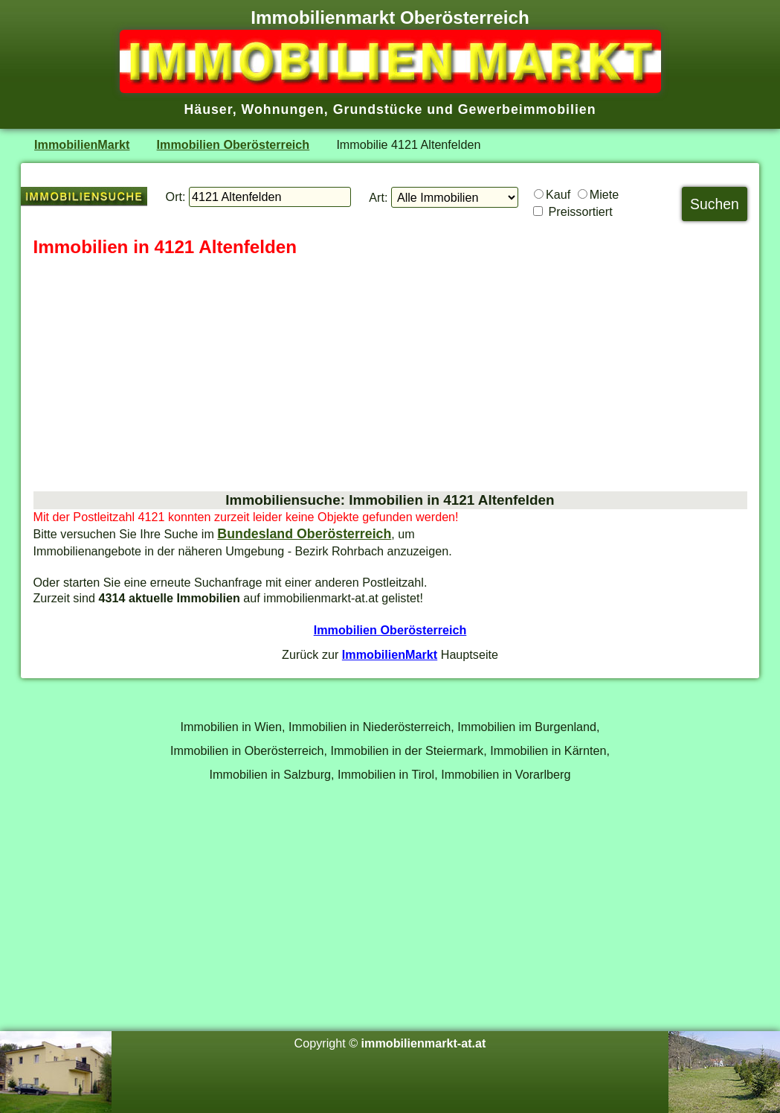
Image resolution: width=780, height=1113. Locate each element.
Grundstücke (378, 109)
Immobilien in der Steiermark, (409, 750)
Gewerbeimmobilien (527, 109)
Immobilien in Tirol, (388, 774)
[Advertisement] (390, 375)
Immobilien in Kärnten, (550, 750)
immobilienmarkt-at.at (423, 1043)
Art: (378, 197)
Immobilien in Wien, (233, 726)
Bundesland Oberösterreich (304, 533)
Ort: (176, 196)
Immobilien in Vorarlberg (505, 774)
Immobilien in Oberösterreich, (248, 750)
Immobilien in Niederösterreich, (371, 726)
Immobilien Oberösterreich (233, 144)
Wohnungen (283, 109)
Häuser (208, 109)
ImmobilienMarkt (81, 144)
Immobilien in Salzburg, (272, 774)
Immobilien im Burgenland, (528, 726)
